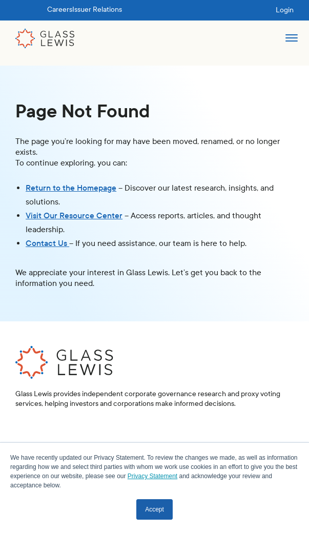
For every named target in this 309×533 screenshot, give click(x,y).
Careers (59, 9)
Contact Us (47, 243)
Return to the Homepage (71, 188)
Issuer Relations (97, 9)
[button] (291, 42)
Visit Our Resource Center (74, 215)
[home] (45, 38)
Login (285, 10)
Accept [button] (154, 509)
